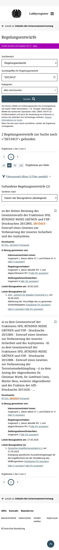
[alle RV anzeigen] (39, 273)
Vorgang (24, 245)
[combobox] (29, 90)
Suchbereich (8, 56)
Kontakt (13, 510)
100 (21, 165)
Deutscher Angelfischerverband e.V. (25, 448)
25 (10, 165)
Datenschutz (25, 517)
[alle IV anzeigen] (16, 261)
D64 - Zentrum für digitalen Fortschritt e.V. (28, 295)
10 (4, 165)
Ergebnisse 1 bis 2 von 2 (14, 149)
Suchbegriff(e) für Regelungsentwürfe (20, 71)
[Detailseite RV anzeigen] (38, 305)
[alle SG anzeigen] (29, 281)
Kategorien (7, 84)
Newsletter (27, 510)
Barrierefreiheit (8, 517)
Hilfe (4, 510)
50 (15, 165)
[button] (52, 13)
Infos (35, 46)
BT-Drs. (10, 398)
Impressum (52, 517)
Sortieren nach (9, 191)
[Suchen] (29, 98)
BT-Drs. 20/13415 (10, 245)
